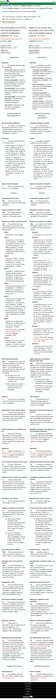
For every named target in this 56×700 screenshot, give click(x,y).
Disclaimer (28, 686)
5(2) (3, 212)
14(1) (4, 552)
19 (3, 674)
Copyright (28, 688)
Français (54, 1)
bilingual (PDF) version (46, 8)
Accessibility (28, 683)
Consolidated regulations (26, 5)
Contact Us (28, 694)
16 (3, 602)
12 (3, 501)
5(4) (3, 361)
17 (3, 623)
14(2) (4, 565)
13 (3, 510)
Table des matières (34, 52)
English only (4, 50)
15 (3, 584)
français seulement (34, 50)
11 (3, 480)
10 (3, 464)
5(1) (3, 201)
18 (3, 640)
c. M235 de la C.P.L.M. (35, 41)
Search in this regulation (8, 21)
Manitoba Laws (4, 3)
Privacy (28, 691)
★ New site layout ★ (6, 5)
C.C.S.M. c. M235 (6, 41)
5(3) (3, 224)
